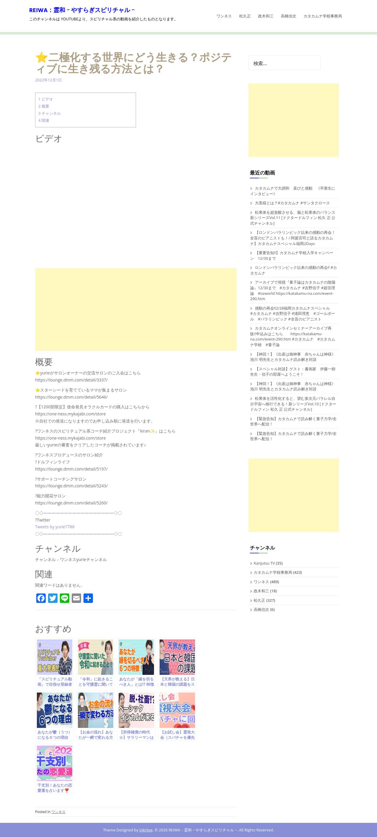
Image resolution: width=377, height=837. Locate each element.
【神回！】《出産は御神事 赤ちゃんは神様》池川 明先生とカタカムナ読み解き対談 (292, 356)
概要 (43, 106)
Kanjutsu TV (264, 563)
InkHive (146, 830)
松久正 (245, 16)
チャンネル (49, 113)
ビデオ (45, 99)
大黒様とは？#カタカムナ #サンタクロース (292, 202)
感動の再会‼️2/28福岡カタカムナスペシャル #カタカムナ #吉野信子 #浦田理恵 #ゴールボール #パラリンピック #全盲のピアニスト (293, 313)
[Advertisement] (136, 309)
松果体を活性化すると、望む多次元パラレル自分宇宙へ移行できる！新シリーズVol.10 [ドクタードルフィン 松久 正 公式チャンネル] (293, 404)
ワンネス (224, 16)
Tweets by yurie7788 (55, 527)
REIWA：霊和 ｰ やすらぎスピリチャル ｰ (82, 10)
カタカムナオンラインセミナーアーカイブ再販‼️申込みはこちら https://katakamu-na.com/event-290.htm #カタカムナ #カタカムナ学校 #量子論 (292, 336)
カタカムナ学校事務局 (323, 16)
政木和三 (265, 16)
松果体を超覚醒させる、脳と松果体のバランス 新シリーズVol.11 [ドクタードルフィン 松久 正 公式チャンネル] (292, 218)
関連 (43, 120)
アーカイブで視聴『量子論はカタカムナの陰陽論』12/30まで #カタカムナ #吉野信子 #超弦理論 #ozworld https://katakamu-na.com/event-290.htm (292, 290)
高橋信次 (288, 16)
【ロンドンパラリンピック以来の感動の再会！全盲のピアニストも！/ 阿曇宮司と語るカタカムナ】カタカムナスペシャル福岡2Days (292, 238)
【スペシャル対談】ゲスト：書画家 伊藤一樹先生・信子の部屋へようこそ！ (292, 371)
